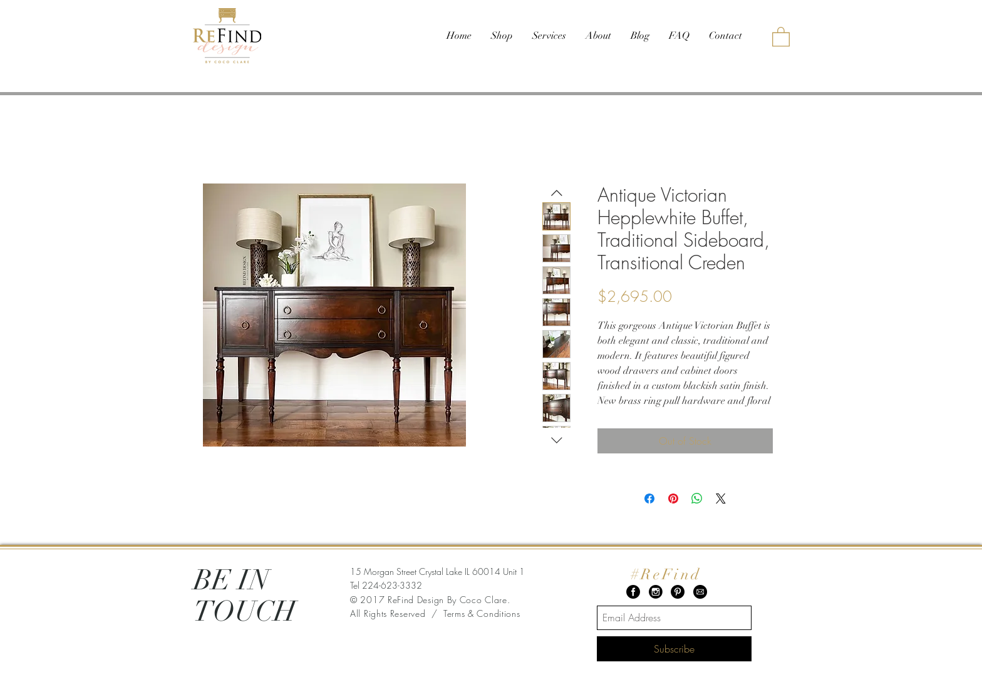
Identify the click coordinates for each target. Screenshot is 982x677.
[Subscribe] (674, 648)
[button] (781, 36)
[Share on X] (720, 498)
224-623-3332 (392, 585)
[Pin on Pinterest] (673, 498)
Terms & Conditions (481, 613)
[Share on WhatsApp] (697, 498)
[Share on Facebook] (649, 498)
